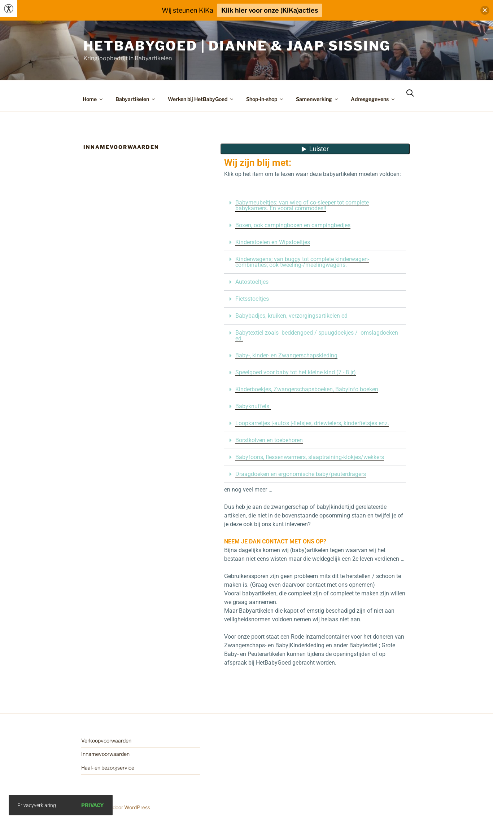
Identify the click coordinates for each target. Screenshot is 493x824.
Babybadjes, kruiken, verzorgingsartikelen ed (291, 315)
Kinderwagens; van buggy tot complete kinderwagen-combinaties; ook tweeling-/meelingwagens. (302, 262)
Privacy (92, 805)
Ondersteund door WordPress (115, 807)
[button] (315, 205)
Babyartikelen (135, 99)
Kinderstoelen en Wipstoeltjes (272, 242)
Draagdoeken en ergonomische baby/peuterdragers (300, 474)
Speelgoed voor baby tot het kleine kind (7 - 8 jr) (295, 372)
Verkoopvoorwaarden (106, 740)
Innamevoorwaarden (105, 754)
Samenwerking (317, 99)
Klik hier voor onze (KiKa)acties (269, 10)
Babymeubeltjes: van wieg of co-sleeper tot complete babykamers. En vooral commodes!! (302, 205)
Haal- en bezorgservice (107, 767)
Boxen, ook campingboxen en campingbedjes (292, 225)
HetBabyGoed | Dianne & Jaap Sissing (237, 46)
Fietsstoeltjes (252, 298)
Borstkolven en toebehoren (269, 440)
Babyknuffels (253, 406)
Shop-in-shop (265, 99)
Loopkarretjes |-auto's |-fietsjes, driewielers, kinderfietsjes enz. (312, 423)
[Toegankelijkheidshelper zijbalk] (8, 8)
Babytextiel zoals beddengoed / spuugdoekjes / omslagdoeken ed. (316, 335)
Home (93, 99)
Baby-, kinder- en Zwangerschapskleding (286, 355)
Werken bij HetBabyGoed (201, 99)
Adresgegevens (373, 99)
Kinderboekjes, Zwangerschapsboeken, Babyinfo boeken (306, 389)
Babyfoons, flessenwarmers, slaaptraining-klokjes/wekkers (309, 457)
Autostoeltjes (252, 281)
